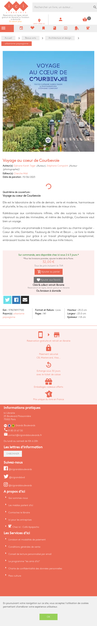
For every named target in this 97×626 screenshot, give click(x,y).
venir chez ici (39, 23)
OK (48, 617)
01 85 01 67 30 (13, 431)
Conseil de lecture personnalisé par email (29, 554)
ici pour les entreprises (20, 520)
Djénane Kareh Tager (25, 166)
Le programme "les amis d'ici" (24, 561)
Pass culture (14, 576)
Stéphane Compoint (57, 166)
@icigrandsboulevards (18, 469)
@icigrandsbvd (14, 477)
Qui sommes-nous (18, 498)
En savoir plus (15, 18)
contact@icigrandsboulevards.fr (23, 435)
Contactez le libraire (19, 512)
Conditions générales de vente (24, 547)
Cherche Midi (21, 173)
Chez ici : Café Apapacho (25, 527)
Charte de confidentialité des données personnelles (35, 568)
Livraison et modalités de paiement (27, 540)
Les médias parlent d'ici (20, 505)
